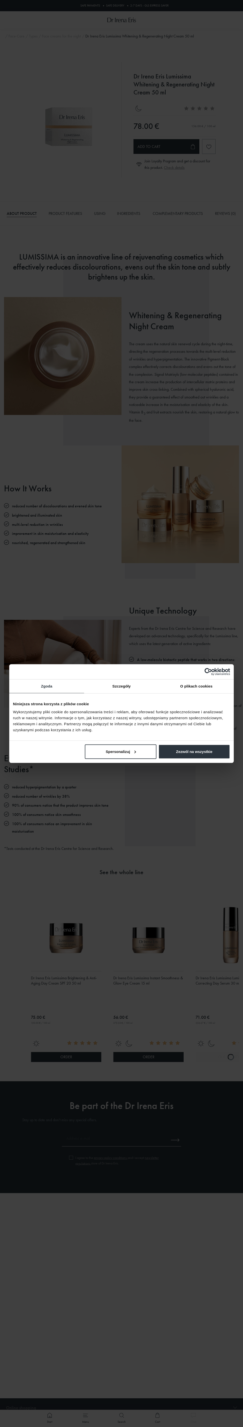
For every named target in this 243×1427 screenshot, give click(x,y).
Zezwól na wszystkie (194, 751)
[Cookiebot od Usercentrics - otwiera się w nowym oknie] (208, 672)
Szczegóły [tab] (121, 686)
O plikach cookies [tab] (196, 686)
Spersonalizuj (121, 751)
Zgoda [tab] (46, 686)
